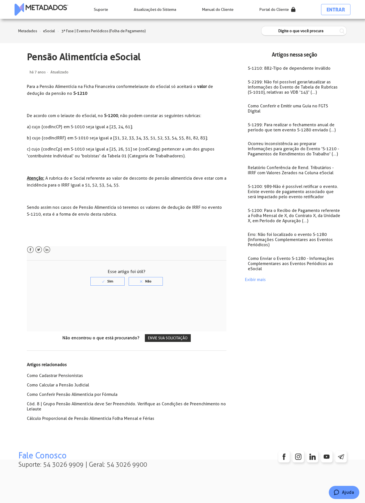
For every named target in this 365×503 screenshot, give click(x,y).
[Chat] (344, 492)
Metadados (27, 31)
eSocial (49, 31)
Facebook (30, 249)
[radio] (107, 281)
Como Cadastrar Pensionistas (55, 375)
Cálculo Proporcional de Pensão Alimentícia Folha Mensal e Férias (90, 418)
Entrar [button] (336, 10)
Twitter (38, 249)
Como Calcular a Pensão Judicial (58, 385)
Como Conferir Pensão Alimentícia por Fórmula (72, 394)
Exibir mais (255, 279)
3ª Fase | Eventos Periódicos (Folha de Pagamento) (103, 31)
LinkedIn (46, 249)
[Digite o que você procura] (304, 31)
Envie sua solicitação (168, 338)
